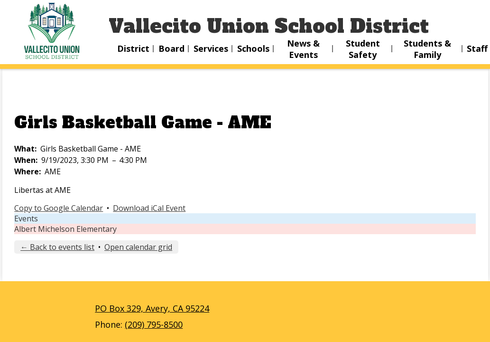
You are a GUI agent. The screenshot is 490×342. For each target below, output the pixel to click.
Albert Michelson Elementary (65, 229)
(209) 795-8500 (154, 324)
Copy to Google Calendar (58, 208)
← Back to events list (57, 247)
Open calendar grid (138, 247)
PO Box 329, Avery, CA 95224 (152, 308)
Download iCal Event (149, 208)
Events (26, 218)
